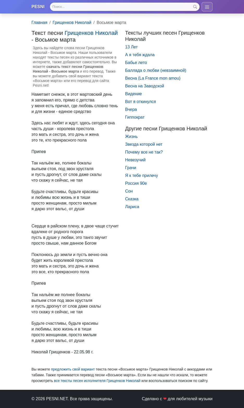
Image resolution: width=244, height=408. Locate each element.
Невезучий (135, 160)
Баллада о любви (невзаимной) (155, 70)
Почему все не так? (144, 152)
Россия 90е (136, 183)
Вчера (131, 109)
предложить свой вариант (73, 369)
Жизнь (131, 136)
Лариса (132, 207)
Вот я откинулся (140, 101)
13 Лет (131, 47)
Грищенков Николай (72, 22)
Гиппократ (135, 117)
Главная (39, 22)
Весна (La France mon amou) (152, 78)
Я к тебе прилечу (141, 175)
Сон (129, 191)
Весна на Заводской (144, 86)
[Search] (125, 7)
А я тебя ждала (140, 55)
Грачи (130, 167)
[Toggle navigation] (207, 6)
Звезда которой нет (144, 144)
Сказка (131, 199)
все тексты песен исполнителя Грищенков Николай (97, 381)
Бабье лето (136, 62)
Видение (133, 94)
